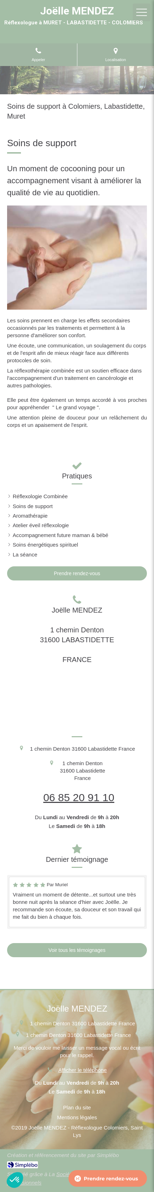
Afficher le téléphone (82, 1070)
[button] (14, 1180)
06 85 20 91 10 (78, 797)
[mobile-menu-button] (141, 12)
